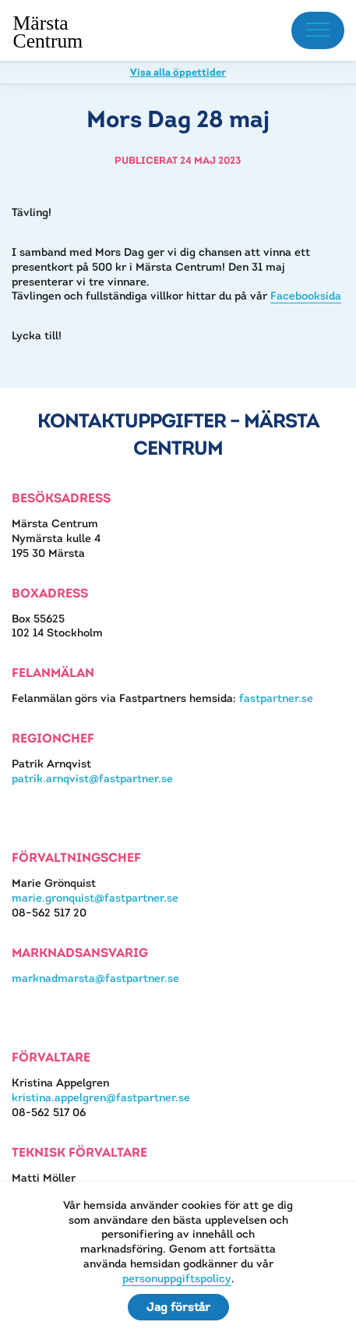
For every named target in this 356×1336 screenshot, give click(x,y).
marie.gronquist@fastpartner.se (95, 898)
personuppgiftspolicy (176, 1278)
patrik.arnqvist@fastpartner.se (92, 778)
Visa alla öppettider (178, 72)
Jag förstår (178, 1306)
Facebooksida (305, 296)
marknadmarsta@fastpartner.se (95, 978)
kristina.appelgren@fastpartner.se (101, 1097)
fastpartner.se (276, 698)
